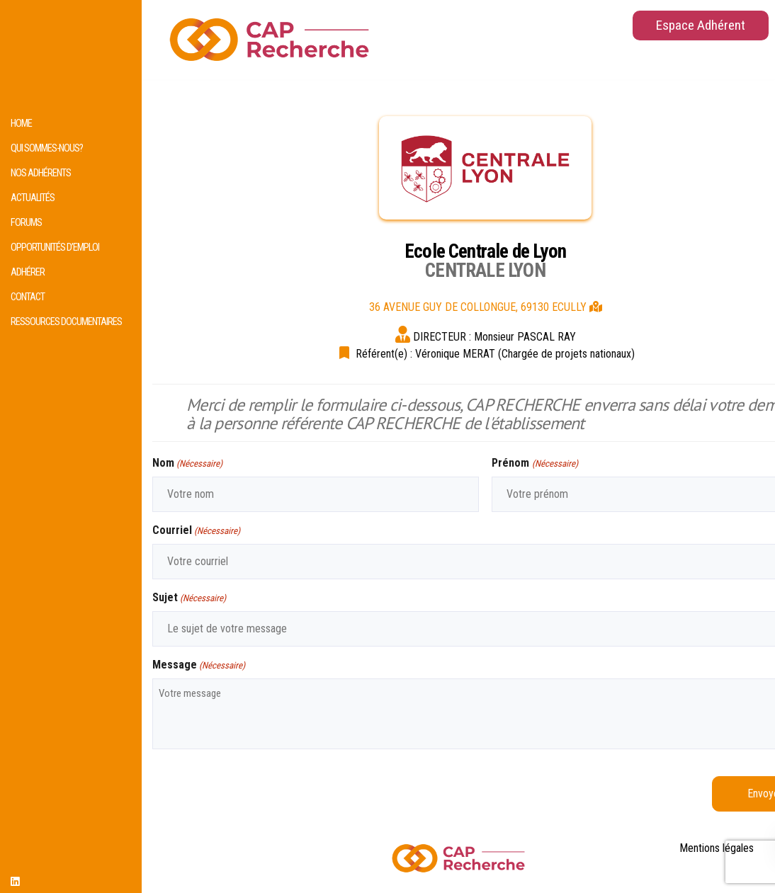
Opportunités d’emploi (55, 247)
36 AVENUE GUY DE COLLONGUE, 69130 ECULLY (485, 307)
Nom (187, 463)
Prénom (534, 463)
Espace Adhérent (700, 25)
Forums (26, 223)
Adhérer (28, 272)
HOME (21, 124)
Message (198, 665)
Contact (28, 297)
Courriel (196, 530)
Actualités (33, 198)
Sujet (189, 598)
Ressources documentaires (66, 322)
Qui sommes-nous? (47, 148)
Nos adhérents (41, 173)
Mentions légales (716, 848)
